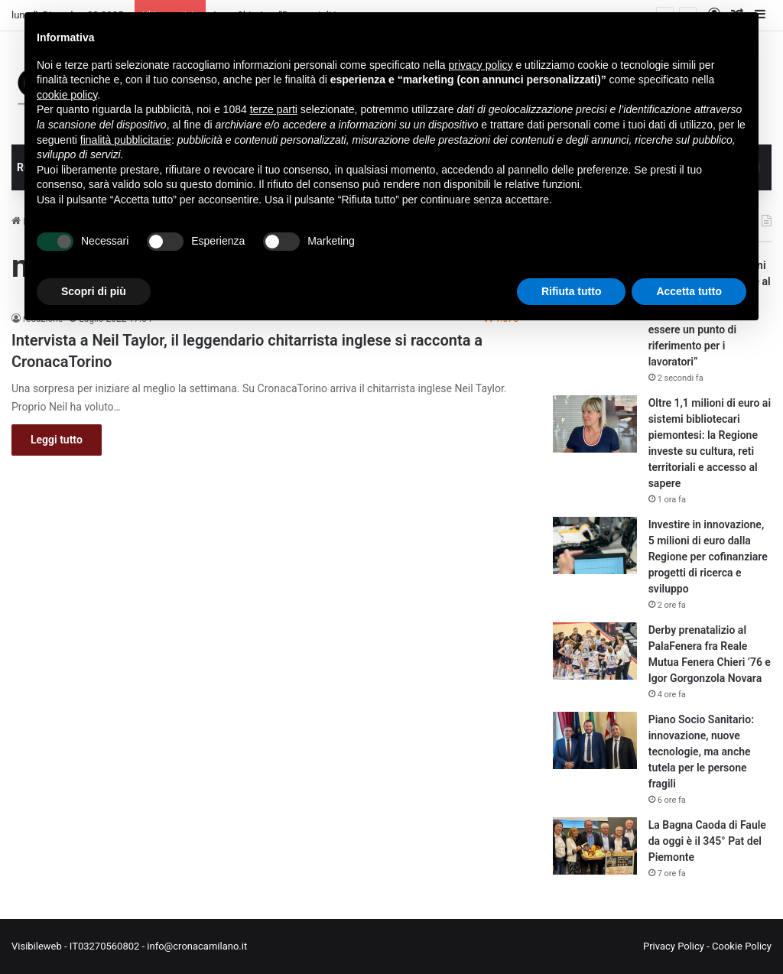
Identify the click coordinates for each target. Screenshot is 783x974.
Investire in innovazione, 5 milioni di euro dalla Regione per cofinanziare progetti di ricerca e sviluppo (708, 556)
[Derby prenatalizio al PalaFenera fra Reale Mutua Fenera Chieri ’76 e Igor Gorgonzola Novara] (595, 651)
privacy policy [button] (481, 65)
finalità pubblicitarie (125, 140)
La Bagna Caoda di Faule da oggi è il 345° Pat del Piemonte (707, 841)
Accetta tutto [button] (689, 291)
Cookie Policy (742, 946)
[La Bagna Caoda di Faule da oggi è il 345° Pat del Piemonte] (595, 846)
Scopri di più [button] (93, 291)
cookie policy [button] (67, 95)
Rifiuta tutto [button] (571, 291)
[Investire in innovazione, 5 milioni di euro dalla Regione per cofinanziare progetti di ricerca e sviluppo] (595, 545)
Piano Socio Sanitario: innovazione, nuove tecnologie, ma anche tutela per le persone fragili (701, 751)
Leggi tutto (57, 439)
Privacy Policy (673, 946)
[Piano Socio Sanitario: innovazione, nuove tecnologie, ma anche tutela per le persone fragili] (595, 740)
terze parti (273, 109)
